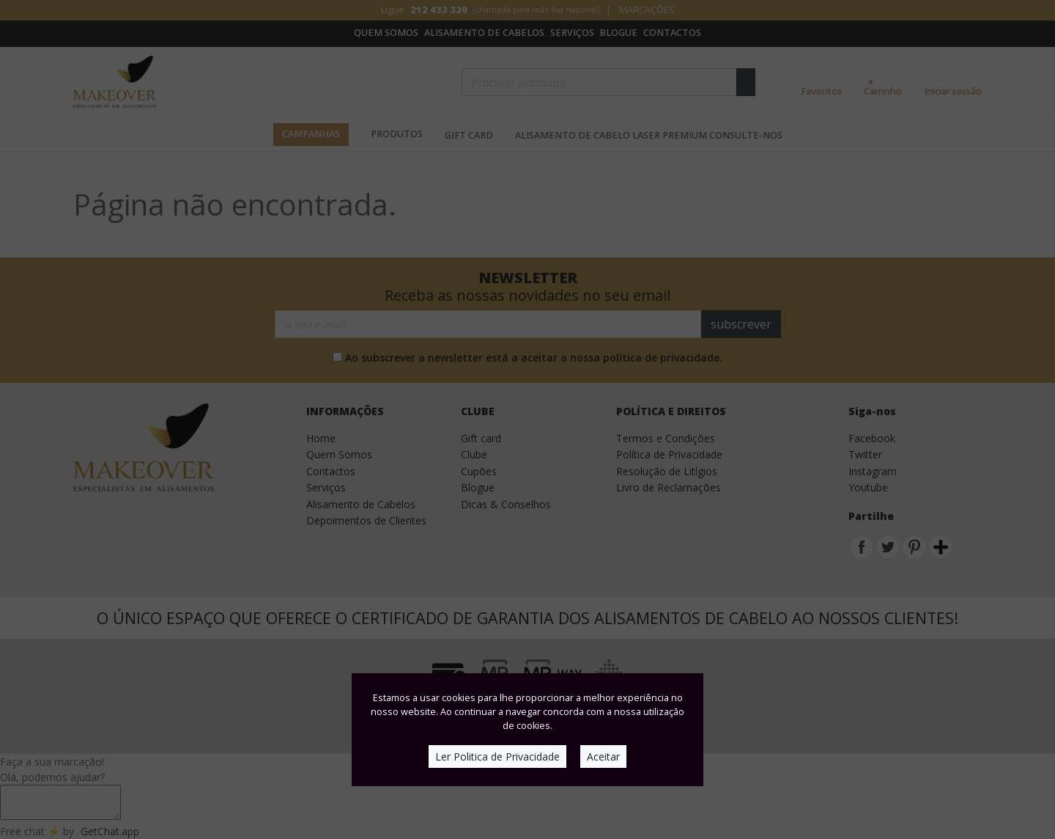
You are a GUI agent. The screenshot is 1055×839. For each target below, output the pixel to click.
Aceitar (603, 756)
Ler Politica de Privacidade (497, 756)
